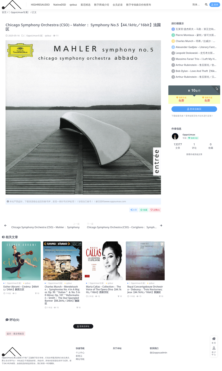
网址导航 (80, 359)
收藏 (143, 210)
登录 (214, 5)
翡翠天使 (181, 98)
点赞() (155, 210)
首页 (4, 12)
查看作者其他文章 (194, 154)
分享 (134, 210)
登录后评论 (83, 326)
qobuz (48, 35)
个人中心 (80, 352)
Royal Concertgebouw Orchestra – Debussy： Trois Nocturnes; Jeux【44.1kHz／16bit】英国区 (145, 289)
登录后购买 (194, 109)
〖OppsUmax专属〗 (19, 12)
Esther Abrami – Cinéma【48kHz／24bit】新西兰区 (21, 288)
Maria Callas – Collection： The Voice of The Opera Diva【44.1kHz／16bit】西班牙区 (103, 289)
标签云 (79, 355)
